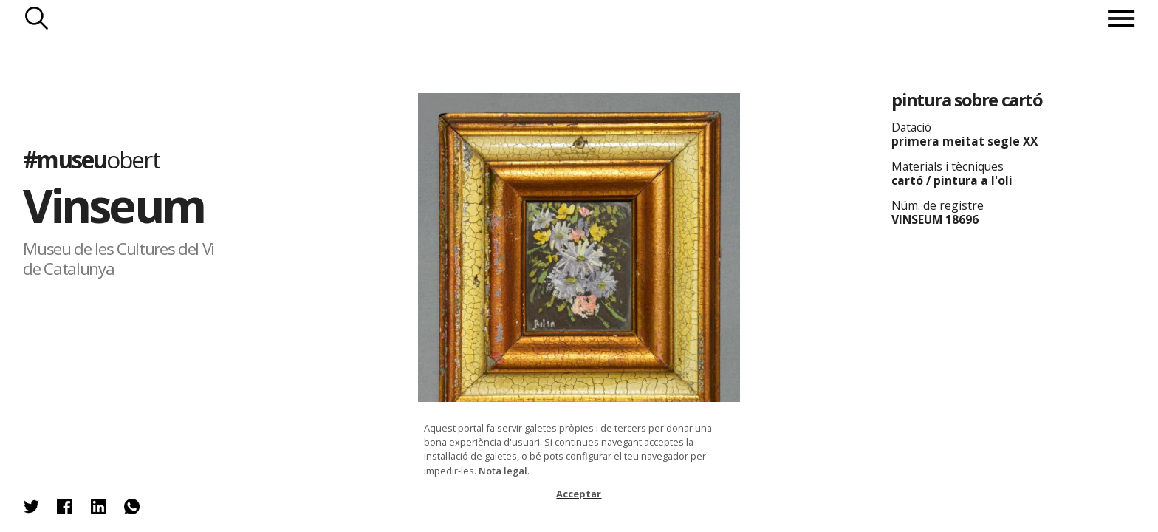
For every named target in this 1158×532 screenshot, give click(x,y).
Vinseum (113, 205)
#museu (91, 159)
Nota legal (503, 470)
